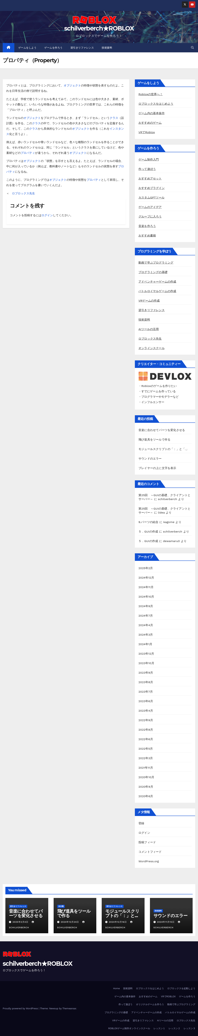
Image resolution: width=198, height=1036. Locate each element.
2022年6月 (145, 739)
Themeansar (69, 1008)
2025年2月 (145, 568)
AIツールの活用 (148, 329)
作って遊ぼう (147, 169)
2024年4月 (145, 625)
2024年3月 (145, 634)
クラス (114, 118)
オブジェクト (72, 85)
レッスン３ (189, 1028)
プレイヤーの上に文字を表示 (157, 468)
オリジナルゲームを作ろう (150, 1004)
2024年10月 (146, 596)
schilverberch (167, 499)
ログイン (47, 215)
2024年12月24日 (70, 922)
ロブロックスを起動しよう (181, 988)
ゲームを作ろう (53, 47)
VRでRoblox (146, 132)
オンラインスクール (151, 348)
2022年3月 (145, 758)
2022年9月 (145, 720)
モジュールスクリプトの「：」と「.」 (163, 449)
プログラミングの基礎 (153, 272)
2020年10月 (146, 777)
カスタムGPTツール (151, 197)
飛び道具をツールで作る (154, 439)
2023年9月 (145, 672)
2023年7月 (145, 691)
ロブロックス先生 (23, 193)
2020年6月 (145, 796)
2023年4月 (145, 710)
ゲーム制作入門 (148, 159)
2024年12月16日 (118, 922)
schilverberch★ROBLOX (99, 28)
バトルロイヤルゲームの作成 (157, 291)
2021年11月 (145, 767)
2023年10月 (146, 663)
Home (116, 988)
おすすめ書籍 (147, 235)
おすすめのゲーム (150, 122)
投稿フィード (147, 842)
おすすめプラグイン (151, 188)
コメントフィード (150, 851)
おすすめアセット (150, 178)
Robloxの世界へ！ (150, 94)
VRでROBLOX (168, 996)
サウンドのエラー (150, 458)
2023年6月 (145, 701)
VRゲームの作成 (149, 300)
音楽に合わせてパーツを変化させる (161, 430)
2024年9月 (145, 606)
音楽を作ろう (147, 226)
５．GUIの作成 (148, 531)
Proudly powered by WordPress (21, 1008)
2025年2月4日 (21, 922)
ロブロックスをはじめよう (155, 103)
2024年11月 (146, 587)
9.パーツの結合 (148, 522)
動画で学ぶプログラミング (155, 262)
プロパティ (28, 153)
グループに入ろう (150, 216)
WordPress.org (148, 861)
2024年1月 (145, 644)
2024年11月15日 (166, 922)
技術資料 (107, 47)
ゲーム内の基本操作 (151, 113)
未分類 (61, 906)
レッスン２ (174, 1028)
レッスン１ (159, 1028)
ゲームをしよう (27, 47)
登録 (141, 823)
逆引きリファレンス (82, 47)
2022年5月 (145, 748)
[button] (192, 47)
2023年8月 (145, 682)
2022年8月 (145, 729)
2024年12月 (146, 577)
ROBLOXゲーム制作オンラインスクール (129, 1028)
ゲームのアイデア (150, 207)
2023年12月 (146, 653)
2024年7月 (145, 615)
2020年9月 (145, 786)
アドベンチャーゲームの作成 (157, 281)
